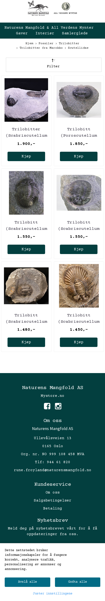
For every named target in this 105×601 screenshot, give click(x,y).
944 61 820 (58, 462)
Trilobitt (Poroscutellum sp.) (79, 135)
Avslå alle (27, 582)
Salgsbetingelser (52, 500)
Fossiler (44, 44)
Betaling (52, 508)
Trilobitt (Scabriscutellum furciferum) (26, 229)
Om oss (53, 492)
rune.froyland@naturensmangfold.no (52, 470)
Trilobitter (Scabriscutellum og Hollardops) (26, 135)
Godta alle (77, 582)
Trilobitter (67, 44)
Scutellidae (77, 48)
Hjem (29, 43)
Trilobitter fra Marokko (39, 48)
